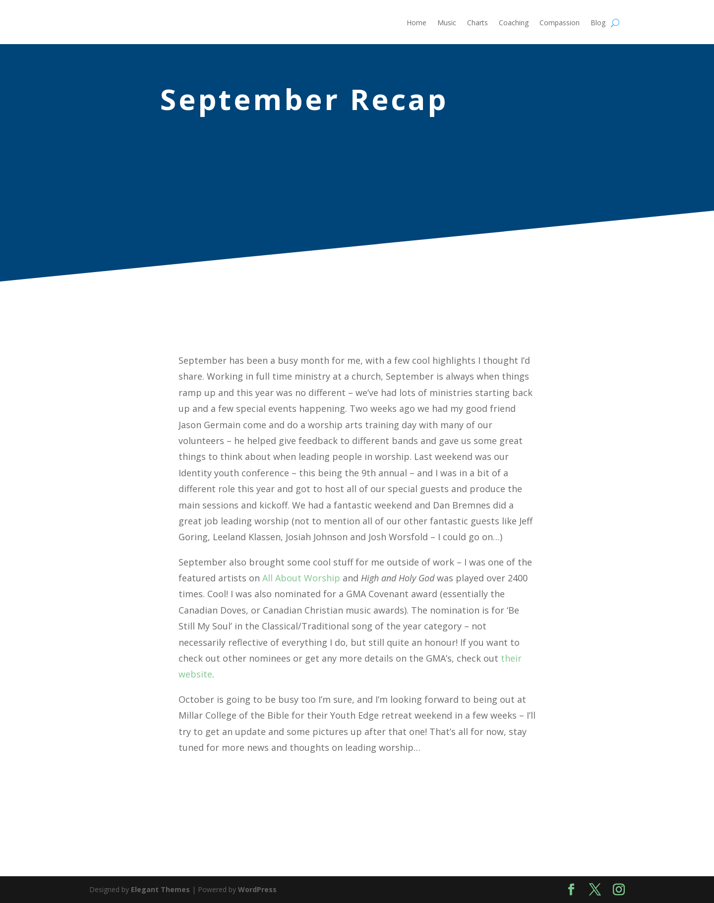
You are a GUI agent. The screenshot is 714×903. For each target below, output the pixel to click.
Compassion (559, 23)
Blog (598, 23)
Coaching (514, 23)
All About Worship (301, 578)
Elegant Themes (160, 889)
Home (416, 23)
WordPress (257, 889)
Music (446, 23)
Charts (477, 23)
